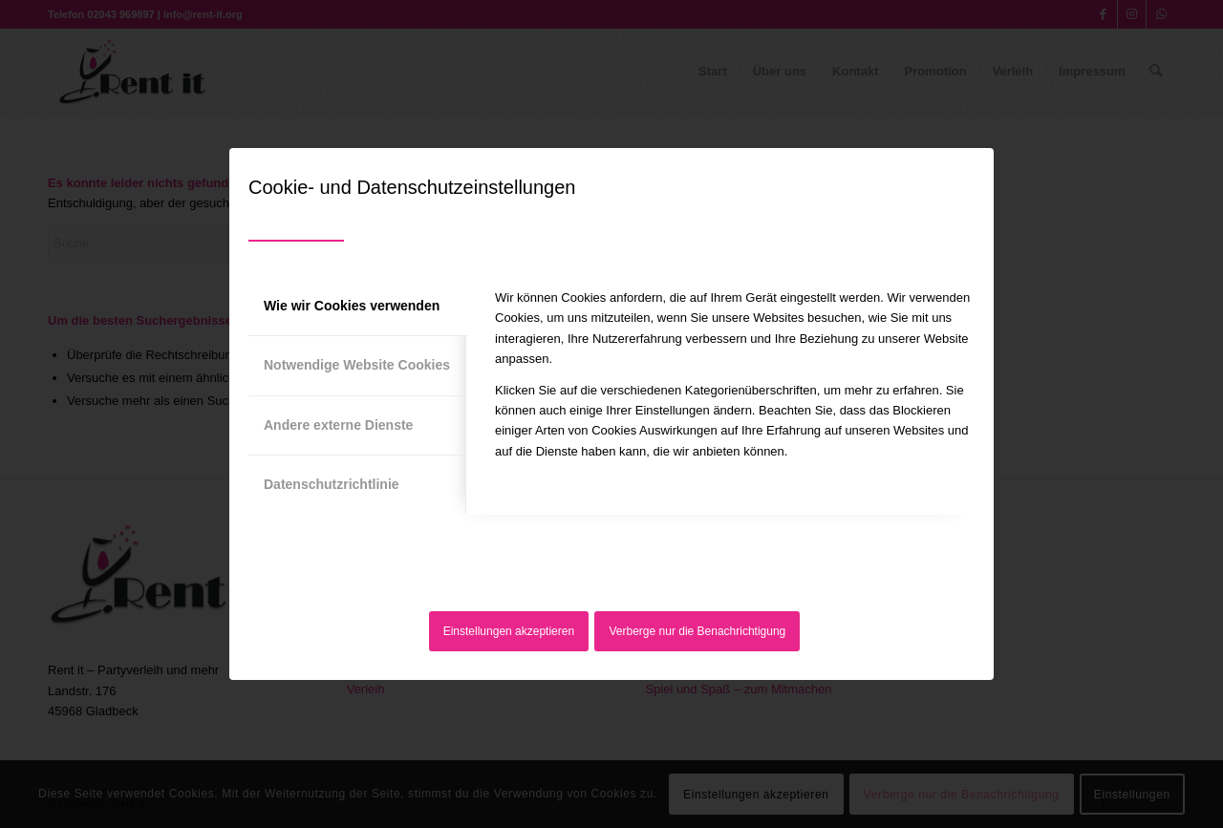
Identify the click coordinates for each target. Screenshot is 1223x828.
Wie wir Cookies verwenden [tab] (352, 305)
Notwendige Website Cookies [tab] (357, 364)
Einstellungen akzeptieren (508, 631)
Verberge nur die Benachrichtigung (698, 631)
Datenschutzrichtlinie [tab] (331, 484)
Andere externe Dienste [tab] (338, 425)
